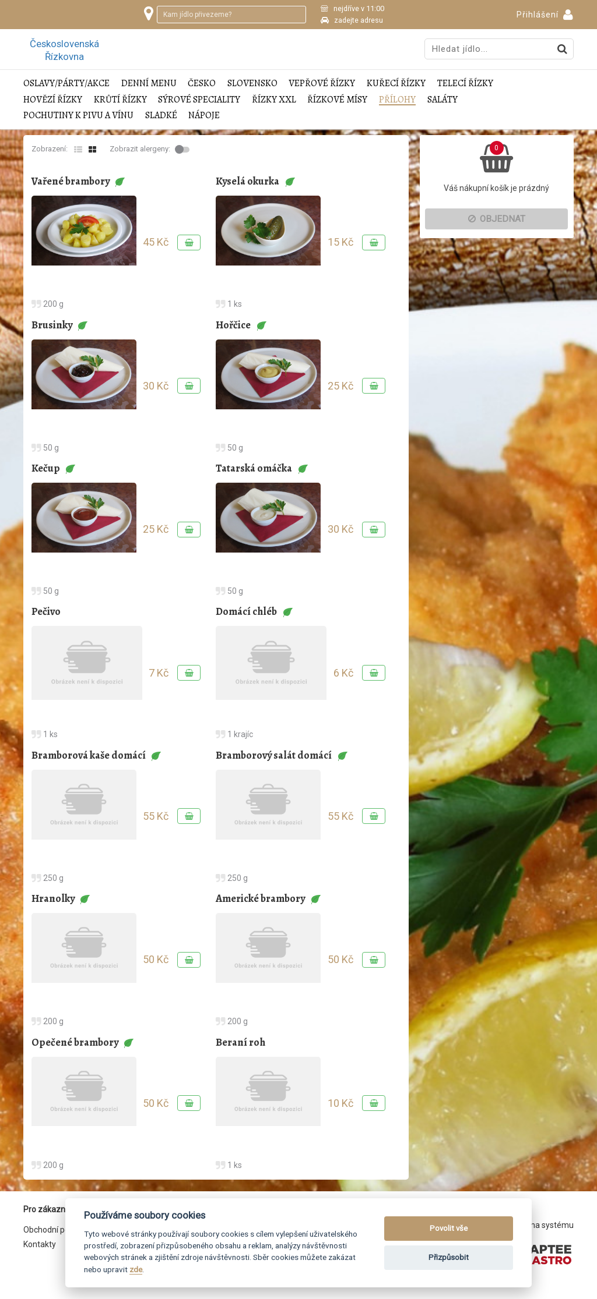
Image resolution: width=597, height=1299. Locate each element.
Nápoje (204, 115)
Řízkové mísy (337, 99)
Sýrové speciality (199, 99)
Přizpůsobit (449, 1257)
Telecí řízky (465, 83)
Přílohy (397, 99)
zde (135, 1269)
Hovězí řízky (52, 99)
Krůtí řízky (120, 99)
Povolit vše (449, 1228)
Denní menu (149, 83)
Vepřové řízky (322, 83)
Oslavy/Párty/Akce (66, 83)
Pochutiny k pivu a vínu (78, 115)
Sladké (161, 115)
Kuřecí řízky (396, 83)
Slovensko (252, 83)
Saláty (442, 99)
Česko (202, 83)
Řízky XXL (274, 99)
